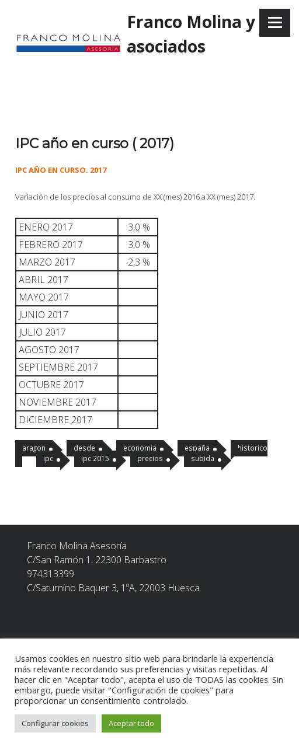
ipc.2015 (95, 458)
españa (197, 447)
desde (84, 447)
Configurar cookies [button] (55, 723)
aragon (34, 447)
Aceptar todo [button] (131, 723)
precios (150, 458)
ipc (48, 458)
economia (140, 447)
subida (202, 458)
